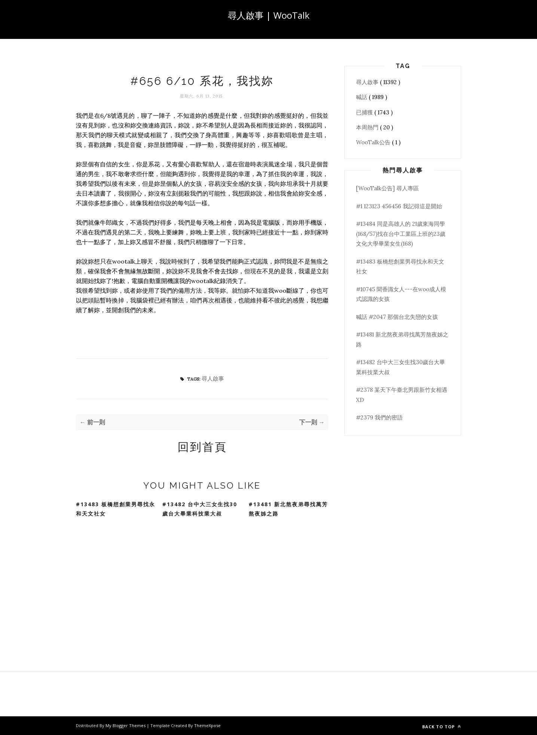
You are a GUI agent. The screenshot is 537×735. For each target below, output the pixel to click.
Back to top (441, 726)
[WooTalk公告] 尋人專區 (387, 188)
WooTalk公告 (374, 142)
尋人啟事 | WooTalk (269, 15)
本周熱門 (368, 127)
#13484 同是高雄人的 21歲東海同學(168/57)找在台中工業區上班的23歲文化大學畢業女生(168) (400, 233)
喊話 (362, 97)
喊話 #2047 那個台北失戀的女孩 (397, 316)
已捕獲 (365, 112)
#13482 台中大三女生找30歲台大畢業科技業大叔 (199, 509)
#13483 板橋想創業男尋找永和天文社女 (115, 509)
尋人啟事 (213, 378)
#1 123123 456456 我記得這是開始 (399, 206)
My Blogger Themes (126, 725)
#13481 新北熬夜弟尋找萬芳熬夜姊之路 (288, 509)
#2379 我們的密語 (379, 417)
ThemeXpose (207, 725)
